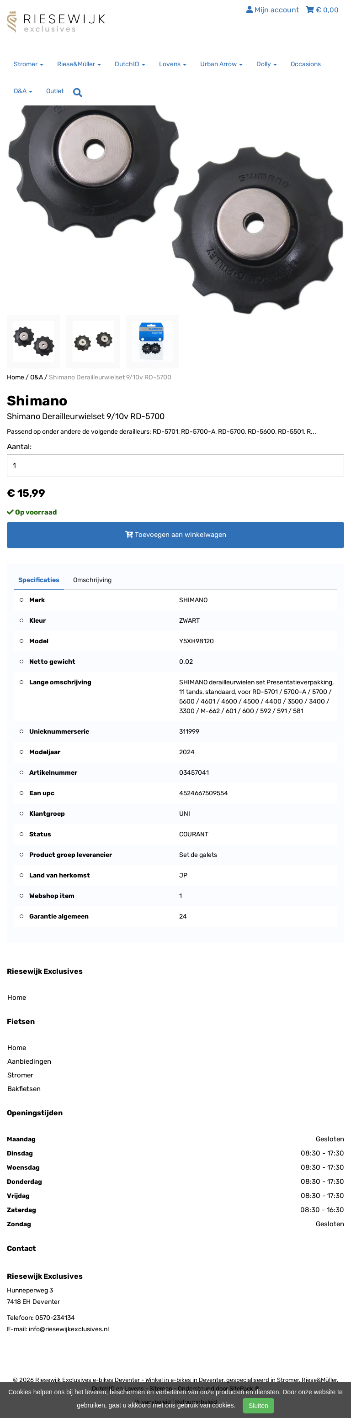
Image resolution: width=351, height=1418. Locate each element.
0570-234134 (55, 1318)
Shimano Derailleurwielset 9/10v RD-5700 (110, 377)
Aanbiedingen (29, 1061)
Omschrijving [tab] (92, 580)
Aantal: (19, 446)
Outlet (55, 91)
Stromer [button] (28, 64)
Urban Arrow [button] (221, 64)
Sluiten (258, 1405)
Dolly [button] (266, 64)
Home (15, 377)
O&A (36, 377)
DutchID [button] (130, 64)
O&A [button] (23, 91)
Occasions (306, 64)
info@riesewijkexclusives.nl (69, 1329)
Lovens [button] (172, 64)
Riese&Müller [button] (79, 64)
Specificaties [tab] (38, 580)
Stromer (20, 1075)
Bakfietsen (24, 1089)
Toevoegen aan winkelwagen (175, 534)
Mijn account (272, 9)
